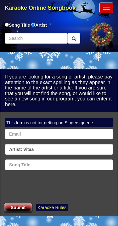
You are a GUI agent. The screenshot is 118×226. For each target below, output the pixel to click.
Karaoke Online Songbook (40, 8)
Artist (41, 25)
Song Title (20, 25)
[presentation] (53, 187)
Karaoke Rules (51, 207)
